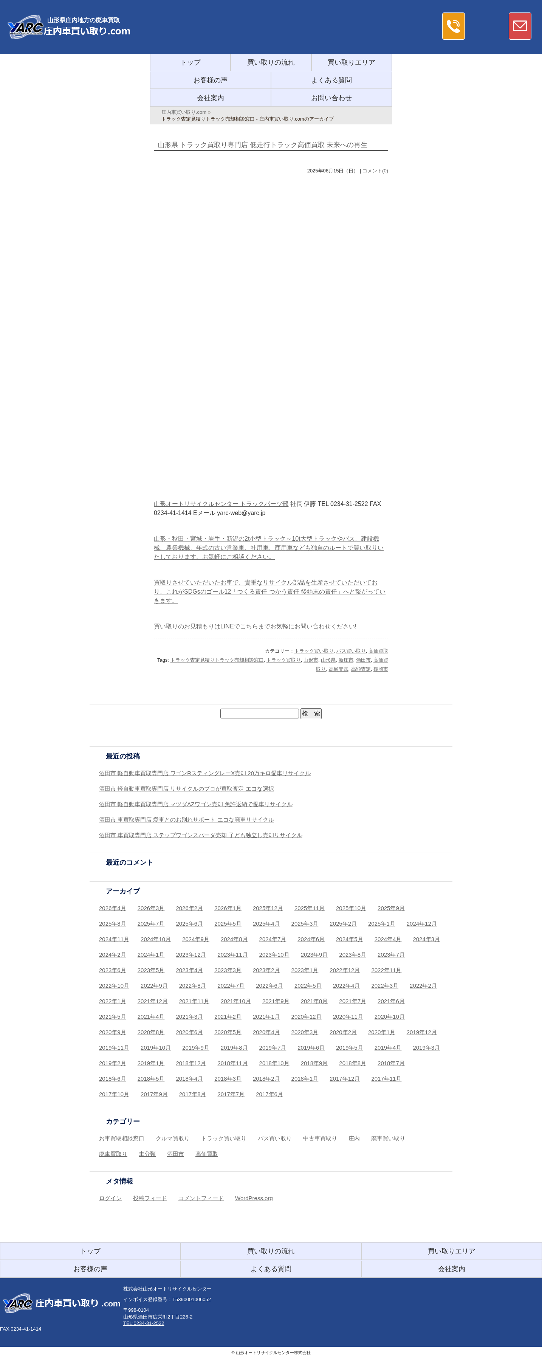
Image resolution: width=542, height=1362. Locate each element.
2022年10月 (114, 985)
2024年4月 (388, 939)
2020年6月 (189, 1032)
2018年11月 (233, 1063)
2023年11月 (233, 954)
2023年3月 (228, 970)
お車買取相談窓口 (121, 1138)
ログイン (110, 1198)
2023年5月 (151, 970)
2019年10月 (156, 1047)
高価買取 (378, 651)
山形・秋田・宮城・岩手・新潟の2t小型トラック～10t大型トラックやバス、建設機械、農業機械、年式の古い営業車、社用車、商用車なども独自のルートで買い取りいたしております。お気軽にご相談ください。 (269, 547)
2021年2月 (228, 1016)
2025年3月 (305, 923)
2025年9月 (391, 908)
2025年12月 (268, 908)
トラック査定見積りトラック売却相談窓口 (217, 660)
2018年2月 (266, 1078)
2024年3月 (426, 939)
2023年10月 (274, 954)
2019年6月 (311, 1047)
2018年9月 (314, 1063)
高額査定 (361, 669)
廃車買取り (113, 1154)
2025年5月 (228, 923)
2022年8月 (192, 985)
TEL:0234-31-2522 (143, 1323)
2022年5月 (308, 985)
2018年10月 (274, 1063)
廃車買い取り (388, 1138)
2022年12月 (345, 970)
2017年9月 (154, 1094)
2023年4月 (189, 970)
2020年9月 (112, 1032)
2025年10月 (351, 908)
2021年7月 (352, 1001)
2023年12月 (191, 954)
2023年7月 (391, 954)
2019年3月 (426, 1047)
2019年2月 (112, 1063)
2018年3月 (228, 1078)
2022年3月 (384, 985)
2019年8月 (234, 1047)
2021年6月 (391, 1001)
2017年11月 (386, 1078)
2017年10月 (114, 1094)
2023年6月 (112, 970)
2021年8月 (314, 1001)
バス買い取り (351, 651)
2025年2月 (343, 923)
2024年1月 (151, 954)
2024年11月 (114, 939)
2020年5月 (228, 1032)
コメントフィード (201, 1198)
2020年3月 (305, 1032)
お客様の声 (211, 80)
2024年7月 (272, 939)
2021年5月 (112, 1016)
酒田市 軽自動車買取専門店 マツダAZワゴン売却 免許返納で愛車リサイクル (196, 804)
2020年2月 (343, 1032)
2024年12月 (422, 923)
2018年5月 (151, 1078)
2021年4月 (151, 1016)
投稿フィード (150, 1198)
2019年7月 (272, 1047)
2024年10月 (156, 939)
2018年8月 (352, 1063)
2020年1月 (381, 1032)
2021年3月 (189, 1016)
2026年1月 (228, 908)
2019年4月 (388, 1047)
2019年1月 (151, 1063)
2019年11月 (114, 1047)
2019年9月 (195, 1047)
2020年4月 (266, 1032)
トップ (190, 62)
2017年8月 (192, 1094)
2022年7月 (231, 985)
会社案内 (210, 98)
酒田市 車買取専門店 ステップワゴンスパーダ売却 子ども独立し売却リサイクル (200, 835)
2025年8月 (112, 923)
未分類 (147, 1154)
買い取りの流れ (271, 62)
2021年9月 (276, 1001)
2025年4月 (266, 923)
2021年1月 (266, 1016)
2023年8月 (352, 954)
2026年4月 (112, 908)
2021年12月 (153, 1001)
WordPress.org (254, 1198)
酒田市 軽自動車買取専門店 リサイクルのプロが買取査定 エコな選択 (186, 788)
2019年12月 (422, 1032)
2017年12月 (345, 1078)
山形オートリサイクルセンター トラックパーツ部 (221, 504)
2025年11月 (309, 908)
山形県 (328, 660)
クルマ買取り (173, 1138)
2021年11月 (194, 1001)
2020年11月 (348, 1016)
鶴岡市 (380, 669)
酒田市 (363, 660)
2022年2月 (423, 985)
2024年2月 (112, 954)
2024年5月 (349, 939)
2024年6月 (311, 939)
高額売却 (338, 669)
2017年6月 (269, 1094)
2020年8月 (151, 1032)
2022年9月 (154, 985)
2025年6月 (189, 923)
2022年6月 (269, 985)
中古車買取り (320, 1138)
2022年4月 (346, 985)
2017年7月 (231, 1094)
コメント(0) (375, 171)
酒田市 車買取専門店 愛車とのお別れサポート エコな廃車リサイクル (186, 819)
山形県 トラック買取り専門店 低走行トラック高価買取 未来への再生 (262, 145)
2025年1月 (381, 923)
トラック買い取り (314, 651)
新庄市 (346, 660)
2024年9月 (195, 939)
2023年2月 (266, 970)
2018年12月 (191, 1063)
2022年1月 (112, 1001)
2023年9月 (314, 954)
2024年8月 (234, 939)
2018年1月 (305, 1078)
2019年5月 (349, 1047)
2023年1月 (305, 970)
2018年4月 (189, 1078)
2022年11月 (386, 970)
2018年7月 (391, 1063)
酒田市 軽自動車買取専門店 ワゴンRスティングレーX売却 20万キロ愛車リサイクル (205, 773)
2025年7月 (151, 923)
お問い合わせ (331, 98)
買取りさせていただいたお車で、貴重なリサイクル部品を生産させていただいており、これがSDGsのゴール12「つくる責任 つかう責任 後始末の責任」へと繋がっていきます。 (270, 591)
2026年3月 (151, 908)
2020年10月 (390, 1016)
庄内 (354, 1138)
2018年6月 (112, 1078)
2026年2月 (189, 908)
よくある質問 (331, 80)
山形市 (311, 660)
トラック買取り (283, 660)
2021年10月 (236, 1001)
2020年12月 (306, 1016)
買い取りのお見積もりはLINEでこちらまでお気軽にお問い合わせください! (255, 626)
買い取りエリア (351, 62)
